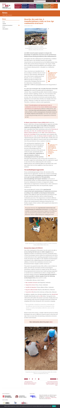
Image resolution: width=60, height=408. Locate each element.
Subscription (5, 28)
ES (49, 1)
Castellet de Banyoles (30, 287)
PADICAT (49, 398)
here (51, 322)
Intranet (31, 1)
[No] (58, 406)
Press (3, 27)
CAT (47, 1)
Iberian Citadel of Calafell (45, 136)
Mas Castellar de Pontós (31, 282)
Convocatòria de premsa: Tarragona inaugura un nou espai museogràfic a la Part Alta (52, 383)
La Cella (40, 296)
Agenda (4, 23)
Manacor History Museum (31, 132)
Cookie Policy (53, 397)
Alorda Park (55, 294)
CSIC (33, 131)
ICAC (8, 6)
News (4, 15)
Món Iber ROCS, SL (29, 136)
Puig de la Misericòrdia (31, 289)
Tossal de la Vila (29, 292)
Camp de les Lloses (30, 285)
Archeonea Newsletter (7, 25)
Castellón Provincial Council (44, 131)
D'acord (54, 406)
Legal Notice (47, 397)
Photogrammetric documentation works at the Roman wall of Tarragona (30, 383)
